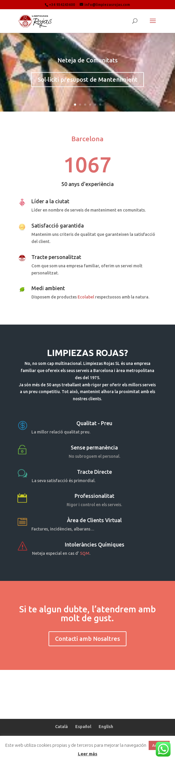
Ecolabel (86, 297)
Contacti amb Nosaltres (87, 638)
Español (83, 726)
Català (61, 726)
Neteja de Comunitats (87, 62)
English (106, 726)
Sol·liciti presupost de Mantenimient (87, 81)
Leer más (87, 753)
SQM (84, 553)
